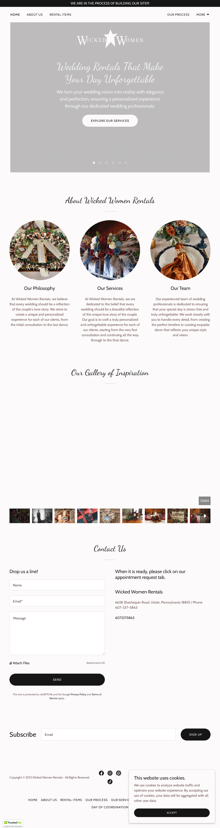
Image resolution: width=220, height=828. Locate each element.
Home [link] (15, 15)
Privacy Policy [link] (78, 694)
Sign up (195, 734)
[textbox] (57, 585)
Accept (172, 818)
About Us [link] (35, 15)
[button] (203, 14)
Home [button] (33, 800)
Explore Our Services (110, 121)
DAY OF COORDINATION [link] (110, 807)
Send (57, 680)
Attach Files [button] (21, 663)
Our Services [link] (122, 800)
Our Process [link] (178, 15)
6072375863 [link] (124, 618)
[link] (110, 13)
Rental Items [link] (60, 15)
